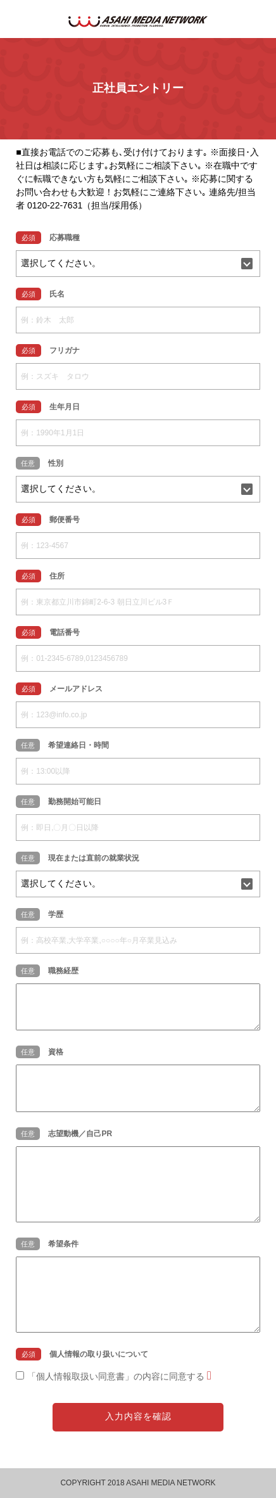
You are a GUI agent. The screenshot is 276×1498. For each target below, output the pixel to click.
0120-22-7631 (54, 205)
